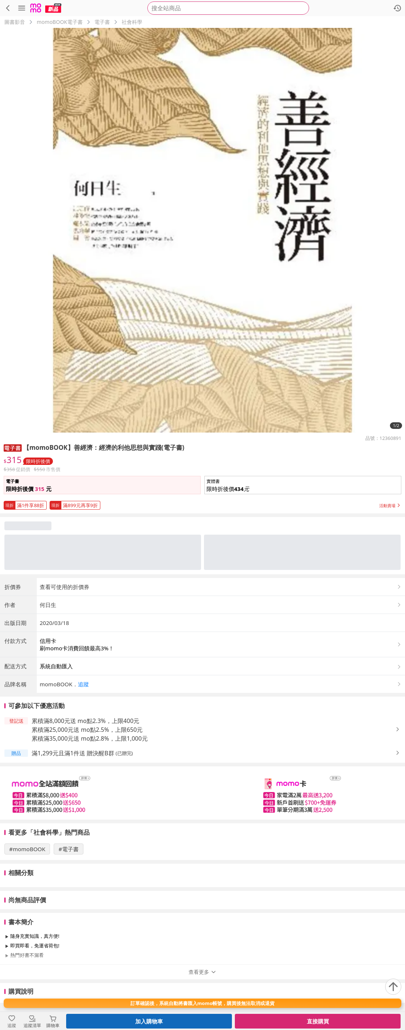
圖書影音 (14, 21)
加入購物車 (149, 1021)
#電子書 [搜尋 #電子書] (68, 849)
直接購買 (318, 1021)
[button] (303, 485)
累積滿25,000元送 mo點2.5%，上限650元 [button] (87, 730)
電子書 (102, 21)
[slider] (202, 793)
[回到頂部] (393, 987)
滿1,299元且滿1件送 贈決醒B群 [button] (73, 753)
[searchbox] (228, 8)
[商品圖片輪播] (202, 230)
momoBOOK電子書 (60, 21)
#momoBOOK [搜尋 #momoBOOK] (27, 849)
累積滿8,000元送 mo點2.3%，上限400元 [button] (85, 721)
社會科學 (132, 21)
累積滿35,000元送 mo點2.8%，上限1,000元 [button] (90, 738)
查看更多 (202, 971)
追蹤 (83, 684)
